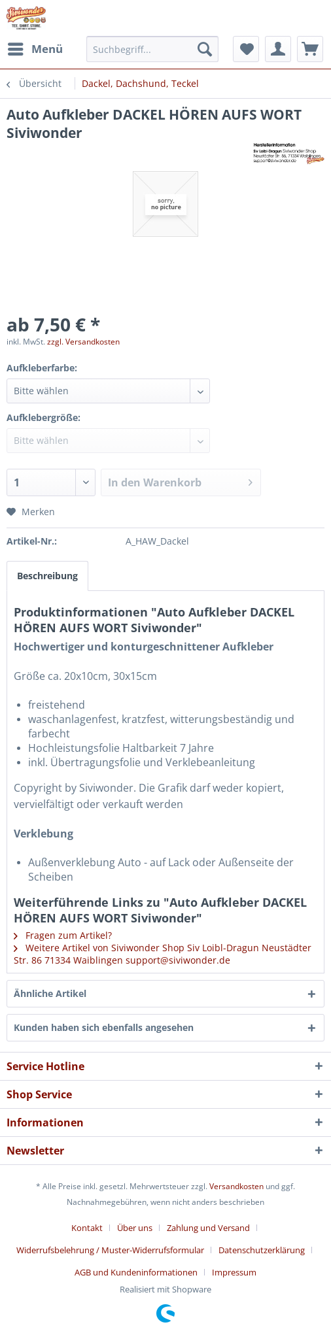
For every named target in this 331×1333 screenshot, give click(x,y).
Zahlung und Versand (208, 1228)
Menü (35, 47)
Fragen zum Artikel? (63, 935)
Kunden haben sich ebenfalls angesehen (104, 1027)
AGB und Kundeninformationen (136, 1272)
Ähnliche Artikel (50, 993)
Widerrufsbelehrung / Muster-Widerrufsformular (110, 1250)
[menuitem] (34, 49)
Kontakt (87, 1228)
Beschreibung (47, 575)
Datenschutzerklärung (261, 1250)
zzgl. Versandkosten (83, 341)
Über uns (134, 1228)
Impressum (234, 1272)
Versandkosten (236, 1186)
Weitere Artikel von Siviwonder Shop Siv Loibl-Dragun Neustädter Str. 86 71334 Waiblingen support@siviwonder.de (162, 953)
